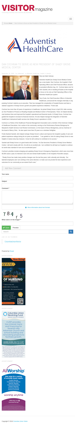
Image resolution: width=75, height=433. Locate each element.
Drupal (12, 251)
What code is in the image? (11, 220)
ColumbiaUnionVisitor (13, 241)
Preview (16, 228)
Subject (4, 181)
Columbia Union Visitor (20, 421)
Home (10, 23)
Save (6, 228)
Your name (5, 174)
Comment (5, 188)
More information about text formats (37, 207)
